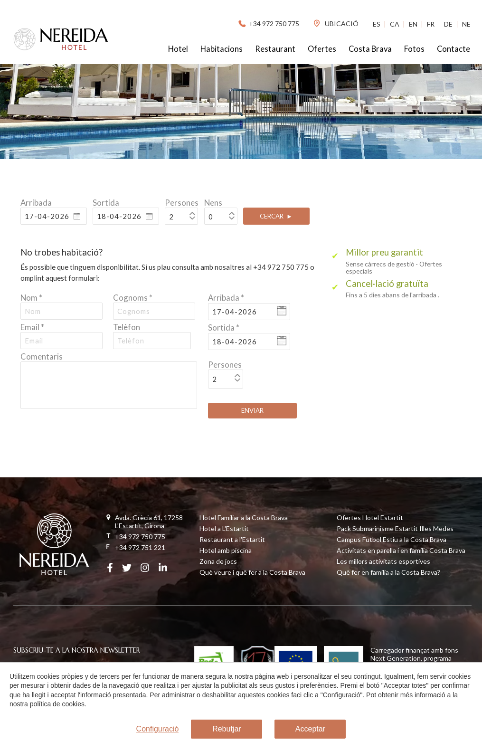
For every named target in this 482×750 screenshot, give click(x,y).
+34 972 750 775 (268, 23)
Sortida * (223, 327)
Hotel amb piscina (225, 550)
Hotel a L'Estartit (224, 528)
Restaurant (275, 49)
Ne (466, 24)
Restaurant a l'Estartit (232, 539)
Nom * (31, 298)
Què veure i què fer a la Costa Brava (252, 572)
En (413, 24)
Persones (181, 203)
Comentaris (41, 356)
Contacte (453, 49)
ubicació (335, 23)
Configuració (157, 729)
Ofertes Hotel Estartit (370, 517)
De (448, 24)
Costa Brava (370, 49)
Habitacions (221, 49)
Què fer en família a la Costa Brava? (388, 572)
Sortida (106, 203)
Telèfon (126, 327)
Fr (431, 24)
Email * (32, 327)
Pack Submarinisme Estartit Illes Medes (395, 528)
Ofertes (322, 49)
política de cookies (56, 704)
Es (376, 24)
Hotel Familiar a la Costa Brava (243, 517)
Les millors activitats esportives (383, 561)
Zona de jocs (218, 561)
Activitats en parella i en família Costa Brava (401, 550)
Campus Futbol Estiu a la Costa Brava (391, 539)
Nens (213, 203)
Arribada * (226, 298)
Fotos (414, 49)
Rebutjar (226, 729)
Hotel (178, 49)
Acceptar (310, 729)
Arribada (36, 203)
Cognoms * (132, 298)
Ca (394, 24)
